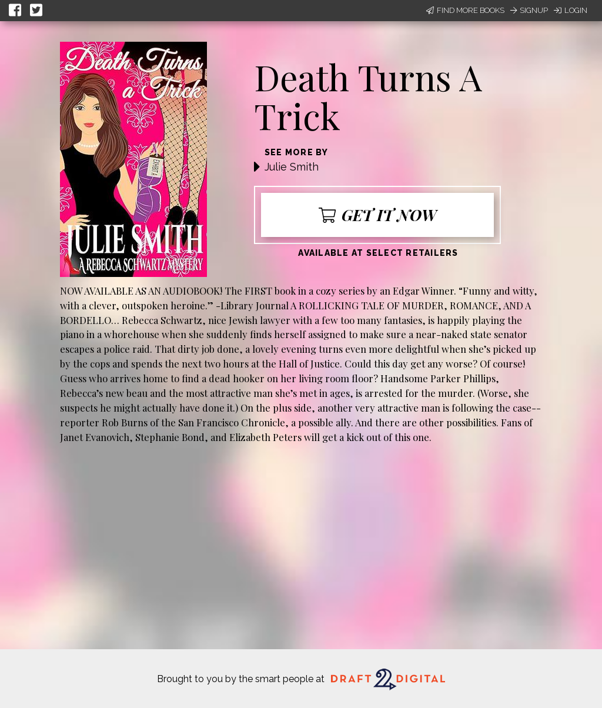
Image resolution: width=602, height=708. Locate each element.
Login (570, 10)
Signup (529, 10)
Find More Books (465, 10)
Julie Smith (292, 167)
